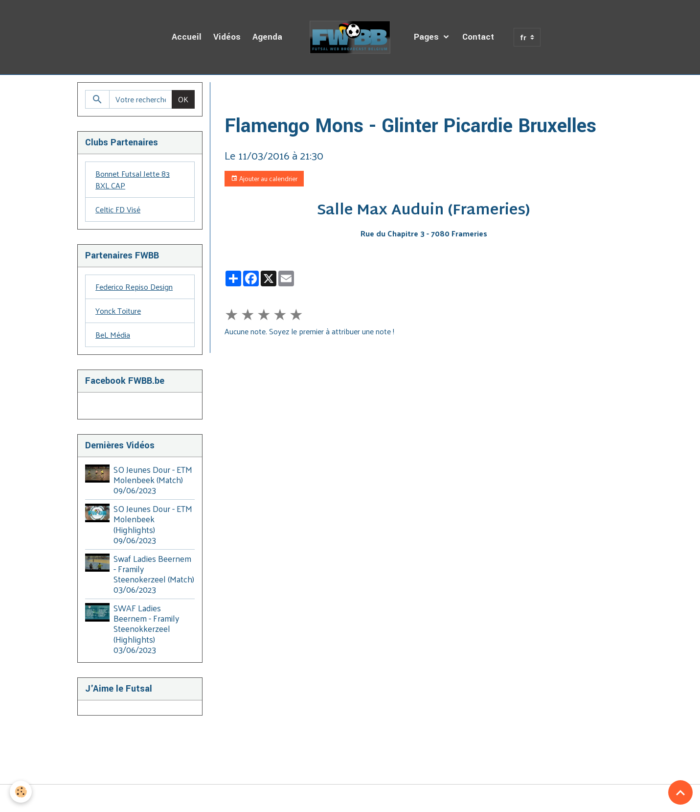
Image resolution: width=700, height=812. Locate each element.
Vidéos (227, 37)
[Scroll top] (680, 792)
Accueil (187, 37)
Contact (478, 37)
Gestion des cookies (350, 798)
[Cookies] (21, 792)
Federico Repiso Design (134, 286)
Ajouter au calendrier (264, 178)
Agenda (267, 37)
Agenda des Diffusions (295, 94)
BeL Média (112, 334)
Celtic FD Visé (117, 209)
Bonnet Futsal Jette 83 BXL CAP (132, 179)
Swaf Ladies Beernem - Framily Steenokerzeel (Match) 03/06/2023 (153, 574)
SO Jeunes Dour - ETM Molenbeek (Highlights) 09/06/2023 (152, 524)
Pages (427, 37)
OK (183, 99)
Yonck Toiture (118, 310)
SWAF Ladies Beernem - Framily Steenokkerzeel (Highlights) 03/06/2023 (146, 628)
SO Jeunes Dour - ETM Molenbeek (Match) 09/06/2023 (152, 480)
